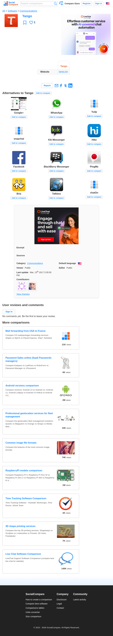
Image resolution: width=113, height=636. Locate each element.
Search (55, 3)
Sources (20, 255)
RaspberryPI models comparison (23, 470)
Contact (60, 608)
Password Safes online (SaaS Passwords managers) (28, 359)
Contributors (22, 279)
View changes (23, 294)
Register (87, 3)
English (107, 3)
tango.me (63, 71)
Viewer (19, 268)
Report (47, 85)
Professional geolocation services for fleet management (29, 415)
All (3, 11)
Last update (22, 272)
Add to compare (43, 93)
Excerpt (20, 247)
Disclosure (62, 599)
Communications (28, 11)
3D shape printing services (20, 526)
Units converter (33, 612)
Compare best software (37, 604)
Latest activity (79, 599)
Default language (67, 263)
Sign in (98, 3)
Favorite (25, 23)
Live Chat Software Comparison (23, 554)
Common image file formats (20, 442)
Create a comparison (61, 3)
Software (12, 11)
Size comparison (33, 616)
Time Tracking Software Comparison (25, 498)
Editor (62, 268)
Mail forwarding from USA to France (25, 331)
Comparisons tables (35, 608)
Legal (59, 604)
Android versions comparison (22, 385)
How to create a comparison (39, 599)
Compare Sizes (72, 3)
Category (21, 263)
